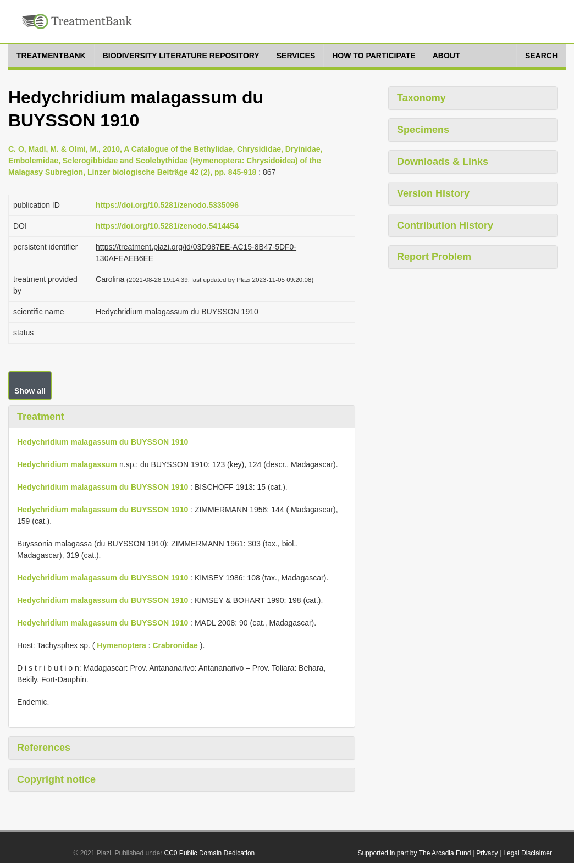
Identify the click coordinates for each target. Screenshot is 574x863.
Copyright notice (56, 779)
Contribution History (445, 225)
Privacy (487, 853)
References (43, 747)
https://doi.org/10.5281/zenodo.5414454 (167, 226)
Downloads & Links (442, 161)
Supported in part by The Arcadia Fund (414, 853)
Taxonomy (421, 97)
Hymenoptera (121, 645)
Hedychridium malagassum (67, 464)
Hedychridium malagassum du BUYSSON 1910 (102, 442)
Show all (30, 390)
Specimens (423, 129)
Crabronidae (174, 645)
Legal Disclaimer (527, 853)
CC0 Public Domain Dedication (209, 853)
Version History (433, 193)
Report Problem (434, 256)
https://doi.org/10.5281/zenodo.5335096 (167, 205)
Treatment (40, 416)
